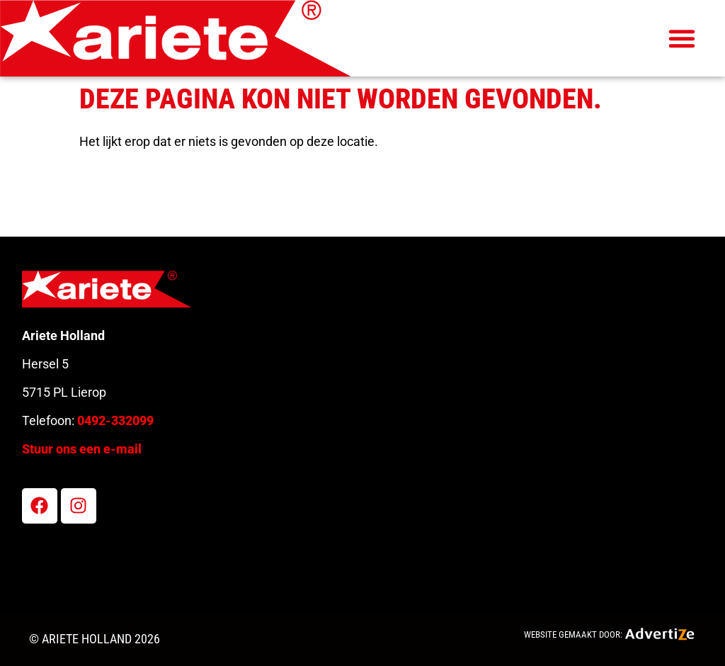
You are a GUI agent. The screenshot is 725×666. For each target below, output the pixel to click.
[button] (682, 38)
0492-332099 (115, 420)
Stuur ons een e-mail (82, 448)
